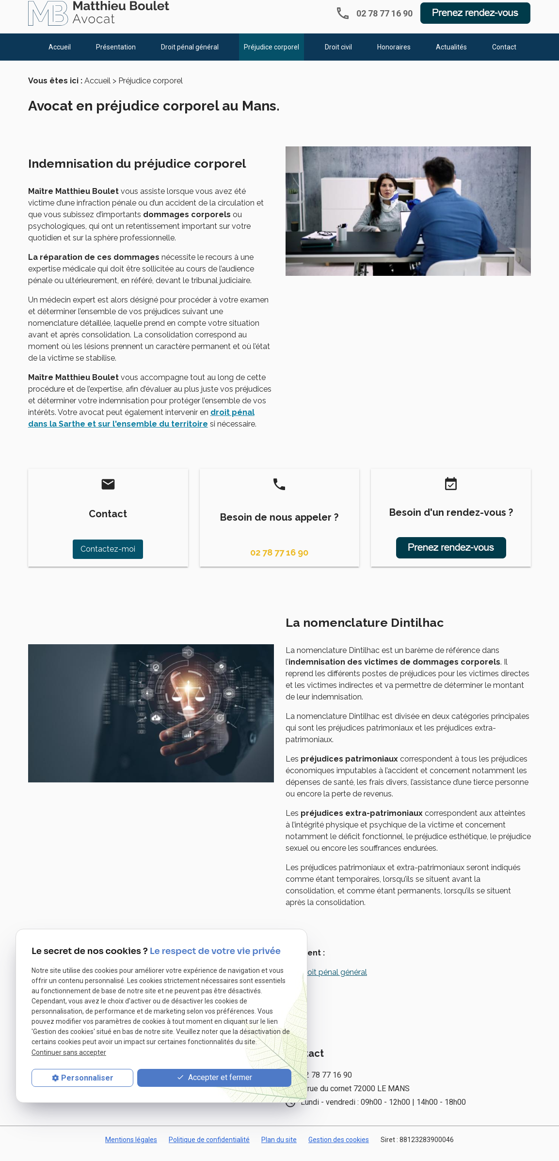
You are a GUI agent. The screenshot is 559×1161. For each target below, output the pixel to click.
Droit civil (338, 54)
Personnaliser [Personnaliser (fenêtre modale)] (87, 1077)
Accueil (59, 54)
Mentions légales (131, 1147)
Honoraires (394, 54)
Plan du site (279, 1147)
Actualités (451, 54)
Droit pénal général (190, 54)
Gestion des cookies (338, 1147)
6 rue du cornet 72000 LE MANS (355, 1096)
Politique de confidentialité (209, 1147)
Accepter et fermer (214, 1078)
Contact (504, 54)
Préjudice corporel (271, 54)
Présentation (116, 54)
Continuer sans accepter (69, 1052)
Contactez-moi (107, 556)
